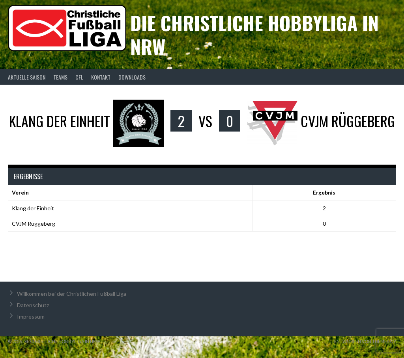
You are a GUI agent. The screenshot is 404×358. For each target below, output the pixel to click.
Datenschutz (33, 305)
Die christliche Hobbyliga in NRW (254, 34)
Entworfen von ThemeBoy (365, 341)
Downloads (132, 77)
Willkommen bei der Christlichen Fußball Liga (71, 293)
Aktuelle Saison (26, 77)
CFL (79, 77)
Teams (60, 77)
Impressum (31, 316)
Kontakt (100, 77)
